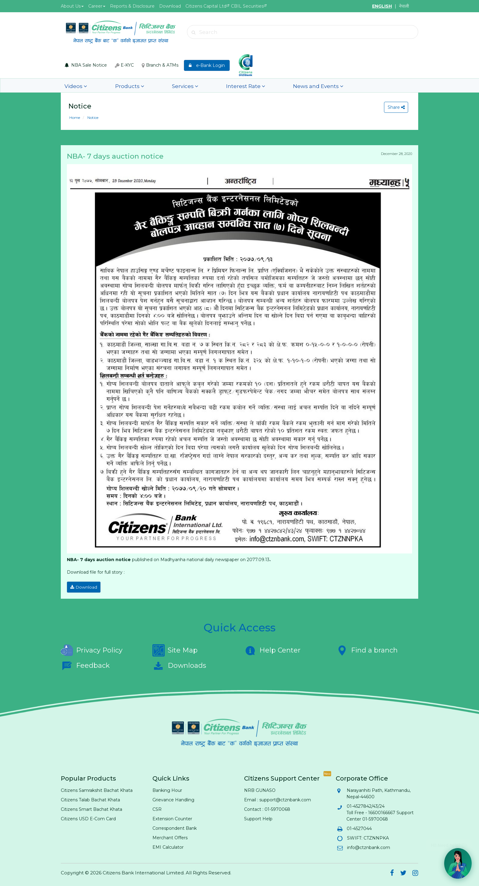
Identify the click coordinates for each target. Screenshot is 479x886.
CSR (157, 807)
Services (150, 85)
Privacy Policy (91, 648)
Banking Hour (167, 788)
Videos (71, 85)
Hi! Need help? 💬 (449, 843)
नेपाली (404, 6)
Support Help (258, 817)
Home (74, 117)
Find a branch (367, 648)
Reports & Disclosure (132, 6)
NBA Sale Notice (86, 65)
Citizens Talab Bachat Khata (90, 798)
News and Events (251, 85)
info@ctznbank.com (368, 845)
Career (96, 6)
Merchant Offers (170, 836)
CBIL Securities (247, 6)
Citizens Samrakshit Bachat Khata (97, 788)
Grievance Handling (173, 798)
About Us (72, 6)
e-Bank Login (207, 65)
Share (394, 107)
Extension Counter (172, 817)
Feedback (85, 664)
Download (170, 6)
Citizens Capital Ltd (205, 6)
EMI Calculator (168, 845)
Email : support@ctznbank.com (277, 798)
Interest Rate (195, 85)
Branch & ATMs (160, 65)
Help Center (272, 648)
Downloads (179, 664)
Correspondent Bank (174, 826)
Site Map (175, 648)
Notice (92, 117)
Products (109, 85)
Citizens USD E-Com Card (88, 817)
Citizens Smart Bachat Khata (91, 807)
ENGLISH (382, 6)
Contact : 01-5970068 (267, 807)
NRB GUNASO (260, 788)
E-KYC (124, 65)
